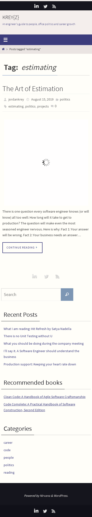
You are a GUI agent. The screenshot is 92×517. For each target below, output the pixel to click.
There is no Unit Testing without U (28, 336)
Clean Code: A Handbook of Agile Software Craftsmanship (45, 397)
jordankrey (16, 99)
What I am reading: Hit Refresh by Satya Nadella (37, 329)
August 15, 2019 (42, 99)
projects (43, 106)
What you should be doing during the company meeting (44, 343)
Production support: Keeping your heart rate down (40, 364)
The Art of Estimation (32, 88)
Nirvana (45, 496)
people (9, 457)
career (8, 442)
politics (65, 99)
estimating (16, 106)
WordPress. (61, 496)
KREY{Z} (10, 17)
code (7, 450)
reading (9, 472)
